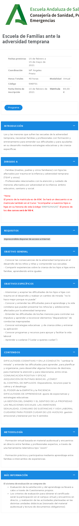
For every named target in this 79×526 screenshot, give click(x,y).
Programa (13, 107)
